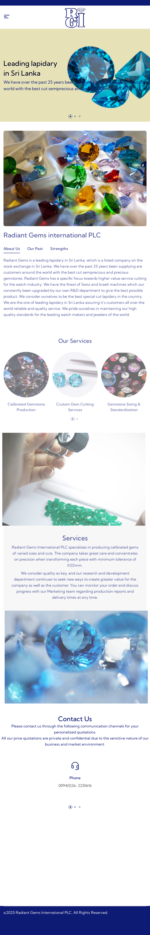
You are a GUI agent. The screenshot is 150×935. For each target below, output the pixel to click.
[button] (70, 116)
